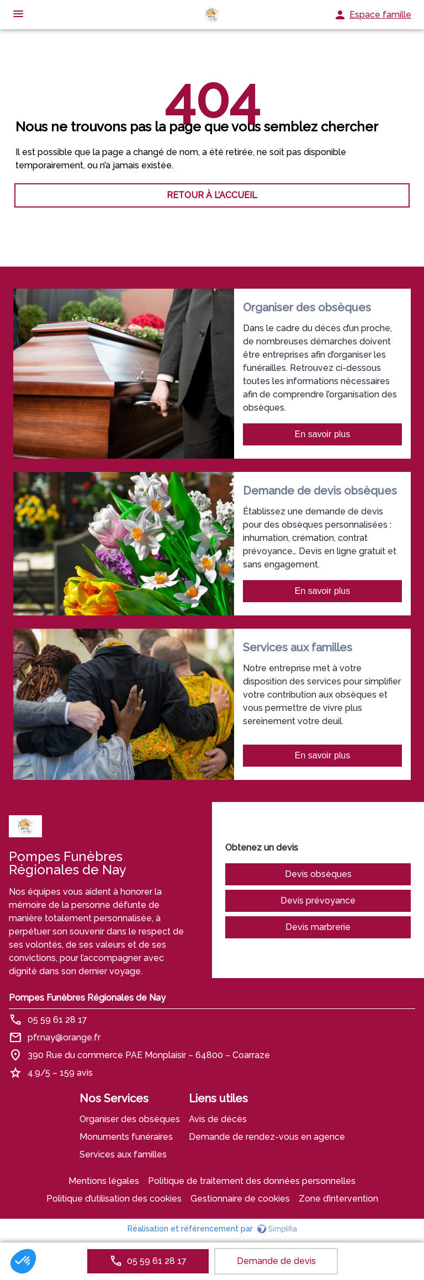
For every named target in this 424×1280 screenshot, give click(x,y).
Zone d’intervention (338, 1198)
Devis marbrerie (318, 927)
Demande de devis (276, 1261)
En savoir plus (323, 434)
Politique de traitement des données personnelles (252, 1181)
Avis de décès (218, 1119)
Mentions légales (103, 1181)
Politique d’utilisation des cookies (114, 1198)
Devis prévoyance (318, 900)
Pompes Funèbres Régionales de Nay (87, 997)
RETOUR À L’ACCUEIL (212, 195)
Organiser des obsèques (130, 1119)
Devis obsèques (318, 874)
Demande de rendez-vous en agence (267, 1137)
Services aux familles (123, 1154)
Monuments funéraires (126, 1137)
